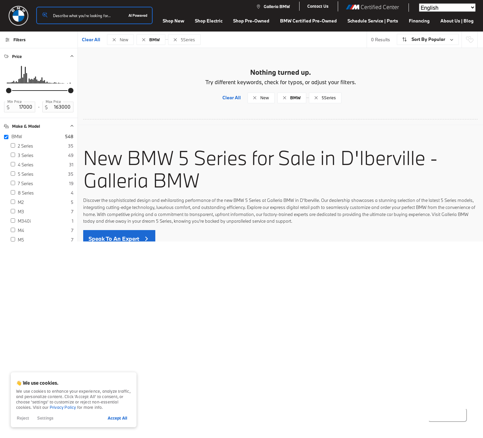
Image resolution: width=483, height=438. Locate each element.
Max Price (53, 101)
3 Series (45, 155)
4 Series (45, 164)
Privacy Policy (63, 407)
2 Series (45, 146)
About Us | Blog (457, 21)
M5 (45, 239)
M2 (45, 202)
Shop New (173, 21)
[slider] (8, 90)
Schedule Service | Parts (372, 21)
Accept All (117, 418)
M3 (45, 211)
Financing (419, 21)
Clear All (91, 40)
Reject (23, 418)
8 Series (45, 192)
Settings (45, 418)
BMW (42, 136)
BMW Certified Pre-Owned (308, 21)
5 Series (45, 174)
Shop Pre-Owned (251, 21)
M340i (45, 221)
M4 (45, 230)
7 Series (45, 183)
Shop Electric (208, 21)
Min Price (14, 101)
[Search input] (94, 15)
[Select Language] (447, 7)
